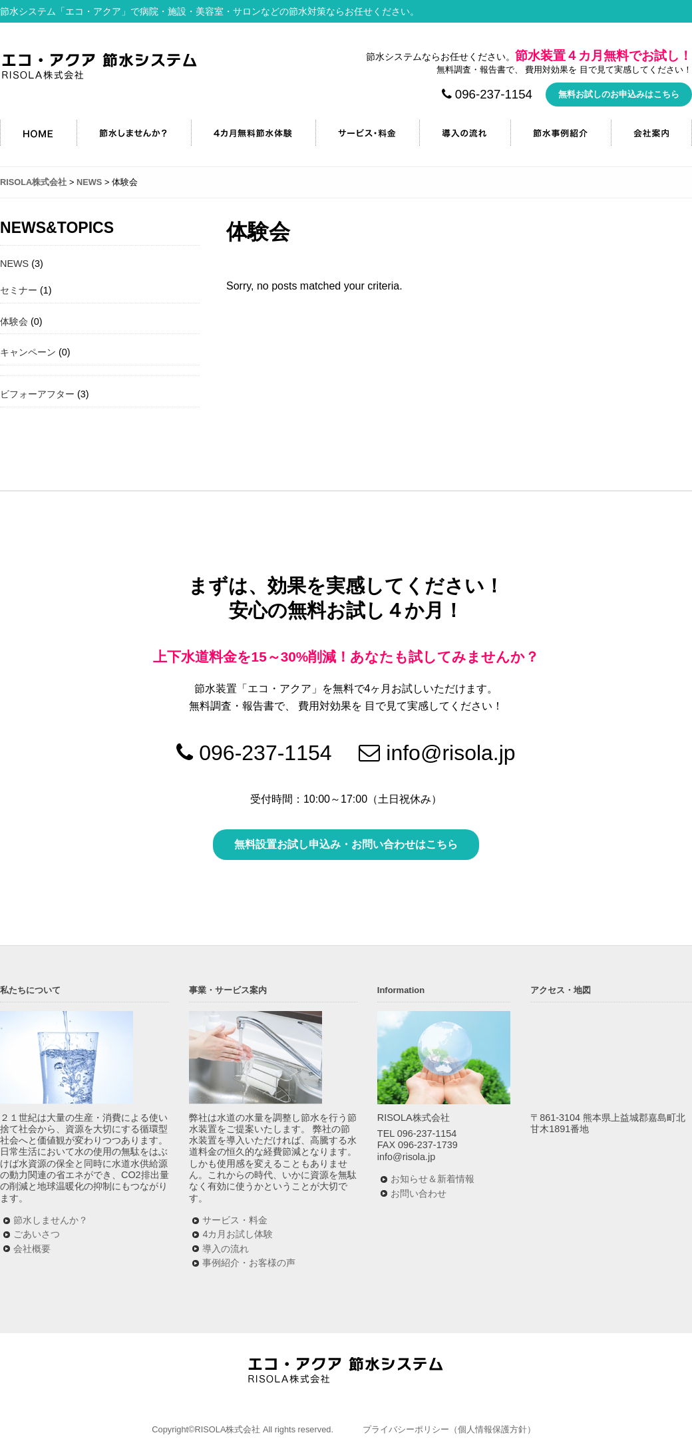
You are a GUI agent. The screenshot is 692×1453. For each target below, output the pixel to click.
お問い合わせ (418, 1193)
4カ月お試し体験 (237, 1234)
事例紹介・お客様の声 (248, 1262)
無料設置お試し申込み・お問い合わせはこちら (346, 844)
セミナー (18, 290)
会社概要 (32, 1248)
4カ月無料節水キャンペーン (253, 132)
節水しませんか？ (134, 132)
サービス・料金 (367, 132)
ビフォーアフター (37, 394)
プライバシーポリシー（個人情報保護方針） (449, 1429)
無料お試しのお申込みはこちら (618, 94)
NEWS (14, 263)
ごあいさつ (36, 1234)
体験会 (14, 321)
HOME (38, 132)
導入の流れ (464, 132)
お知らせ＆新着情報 (432, 1178)
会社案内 (651, 132)
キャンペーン (28, 352)
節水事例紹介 (560, 132)
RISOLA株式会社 (100, 66)
